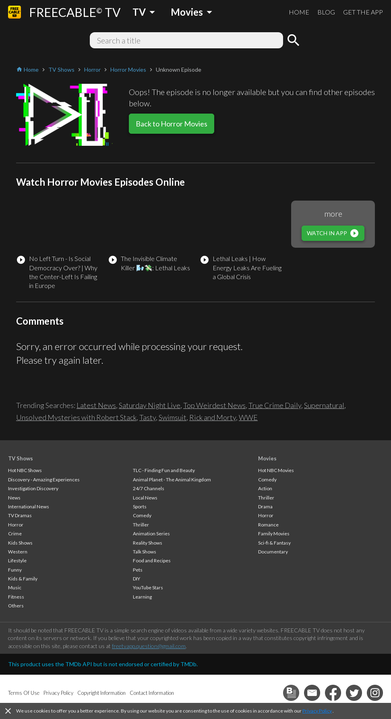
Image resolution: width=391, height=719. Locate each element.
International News (28, 507)
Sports (140, 507)
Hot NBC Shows (25, 470)
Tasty (147, 417)
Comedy (142, 515)
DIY (136, 579)
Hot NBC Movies (276, 470)
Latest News (96, 405)
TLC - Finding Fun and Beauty (164, 470)
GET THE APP (363, 12)
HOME (299, 12)
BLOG (326, 12)
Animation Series (151, 533)
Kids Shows (20, 543)
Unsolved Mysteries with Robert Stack (76, 417)
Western (17, 552)
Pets (138, 570)
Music (14, 587)
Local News (145, 498)
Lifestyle (17, 560)
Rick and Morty (212, 417)
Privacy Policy (317, 711)
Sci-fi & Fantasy (274, 543)
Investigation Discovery (33, 488)
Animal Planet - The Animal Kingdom (172, 480)
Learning (142, 597)
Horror (15, 525)
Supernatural (324, 405)
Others (16, 606)
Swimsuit (172, 417)
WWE (248, 417)
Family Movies (274, 533)
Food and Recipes (152, 560)
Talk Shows (144, 552)
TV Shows (20, 458)
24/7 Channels (148, 488)
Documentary (273, 552)
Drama (265, 507)
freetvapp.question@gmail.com (149, 645)
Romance (268, 525)
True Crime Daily (274, 405)
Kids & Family (22, 579)
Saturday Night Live (149, 405)
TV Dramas (20, 515)
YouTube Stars (148, 587)
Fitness (16, 597)
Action (265, 488)
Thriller (141, 525)
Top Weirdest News (214, 405)
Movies (267, 458)
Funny (15, 570)
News (14, 498)
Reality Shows (147, 543)
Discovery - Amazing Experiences (44, 480)
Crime (15, 533)
